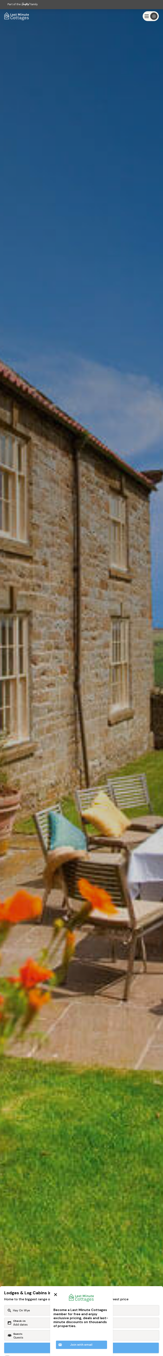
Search (81, 1348)
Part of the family (23, 4)
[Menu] (151, 16)
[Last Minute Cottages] (16, 16)
